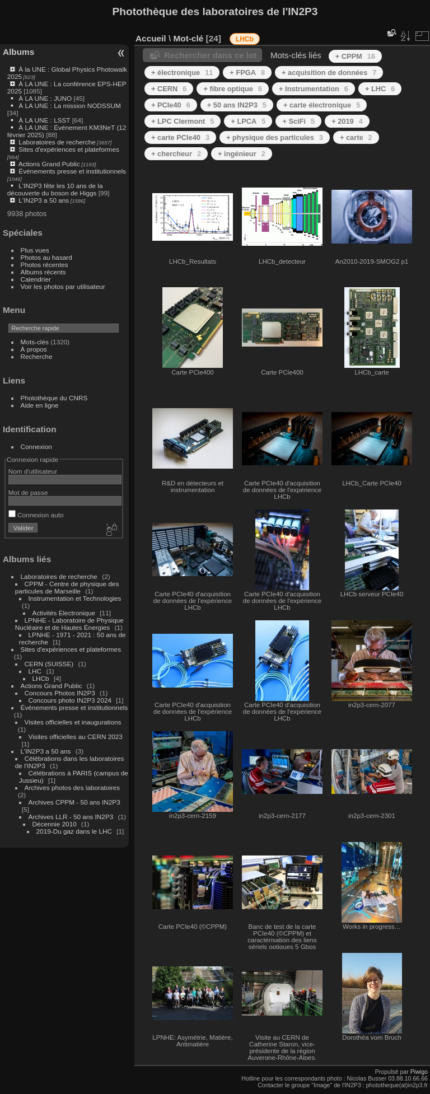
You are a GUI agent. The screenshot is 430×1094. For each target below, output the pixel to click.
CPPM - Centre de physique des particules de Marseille (67, 587)
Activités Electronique (63, 612)
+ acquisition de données (329, 72)
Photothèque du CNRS (54, 397)
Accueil (150, 38)
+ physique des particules (274, 137)
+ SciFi (298, 121)
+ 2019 (347, 121)
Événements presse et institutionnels (72, 171)
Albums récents (43, 271)
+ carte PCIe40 (180, 137)
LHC (35, 671)
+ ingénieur (241, 153)
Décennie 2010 (54, 823)
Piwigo (419, 1071)
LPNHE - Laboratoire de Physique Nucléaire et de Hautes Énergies (69, 623)
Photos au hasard (46, 257)
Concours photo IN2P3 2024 (70, 700)
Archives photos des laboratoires (72, 787)
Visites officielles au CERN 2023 (76, 736)
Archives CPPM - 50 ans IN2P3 (74, 802)
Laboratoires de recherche (56, 142)
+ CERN (168, 89)
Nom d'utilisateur (32, 471)
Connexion (36, 446)
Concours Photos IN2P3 (60, 692)
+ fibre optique (232, 89)
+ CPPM (355, 56)
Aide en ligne (40, 405)
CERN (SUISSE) (49, 663)
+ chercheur (176, 153)
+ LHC (380, 89)
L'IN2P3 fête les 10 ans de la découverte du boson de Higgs (55, 189)
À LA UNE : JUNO (45, 98)
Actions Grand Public (49, 163)
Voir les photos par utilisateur (63, 286)
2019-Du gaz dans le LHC (75, 831)
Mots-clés (35, 341)
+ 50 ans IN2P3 (237, 105)
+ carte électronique (321, 105)
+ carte (356, 137)
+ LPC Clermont (182, 121)
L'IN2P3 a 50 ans (43, 200)
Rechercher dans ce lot (210, 55)
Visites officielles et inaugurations (73, 722)
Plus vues (35, 250)
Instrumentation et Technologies (75, 598)
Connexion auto (36, 514)
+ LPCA (248, 121)
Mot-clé (188, 38)
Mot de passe (28, 492)
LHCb (40, 678)
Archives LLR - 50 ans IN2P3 (71, 816)
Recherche (37, 356)
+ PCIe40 (170, 105)
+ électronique (182, 72)
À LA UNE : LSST (44, 120)
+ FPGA (247, 72)
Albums (18, 52)
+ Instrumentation (313, 89)
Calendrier (36, 279)
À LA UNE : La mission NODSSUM (69, 105)
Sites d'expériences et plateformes (68, 149)
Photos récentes (44, 264)
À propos (34, 349)
